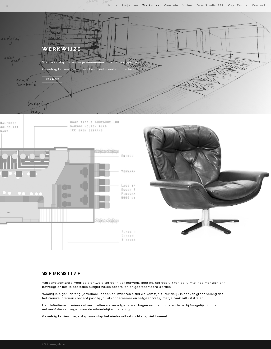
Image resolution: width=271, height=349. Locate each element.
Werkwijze (151, 6)
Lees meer (52, 79)
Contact (258, 6)
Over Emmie (238, 6)
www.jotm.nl (58, 344)
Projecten (130, 6)
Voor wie (171, 6)
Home (113, 6)
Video (187, 6)
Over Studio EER (210, 6)
